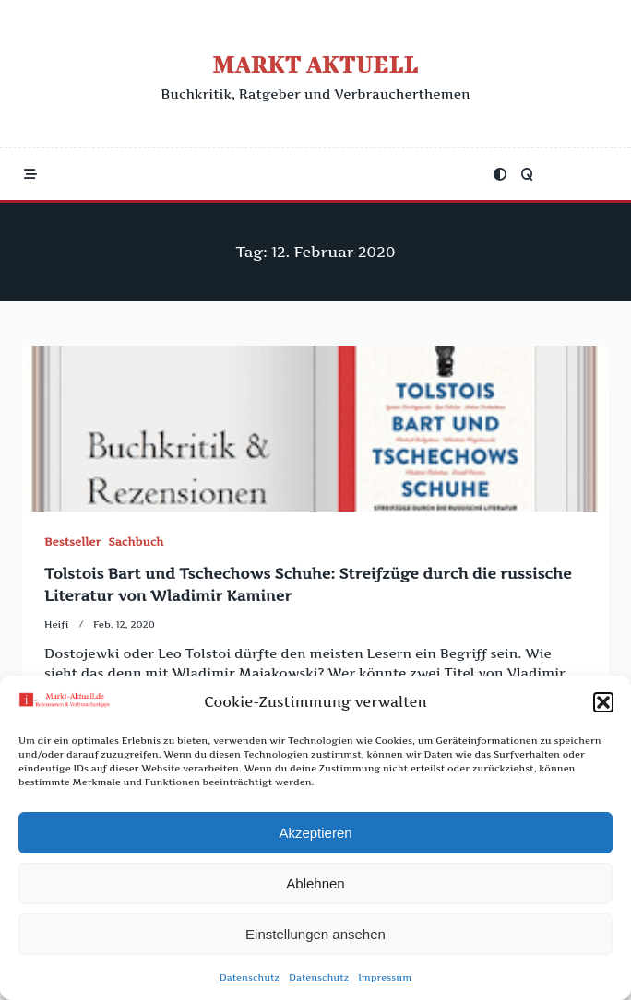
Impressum (384, 982)
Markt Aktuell (315, 64)
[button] (603, 708)
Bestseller (72, 541)
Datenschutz (250, 982)
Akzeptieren (315, 837)
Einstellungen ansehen (315, 939)
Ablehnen (315, 888)
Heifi (56, 624)
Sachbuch (135, 541)
